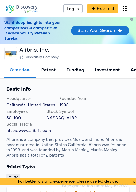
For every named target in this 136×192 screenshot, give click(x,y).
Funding (75, 70)
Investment (107, 70)
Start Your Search (100, 30)
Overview (20, 70)
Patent (48, 70)
